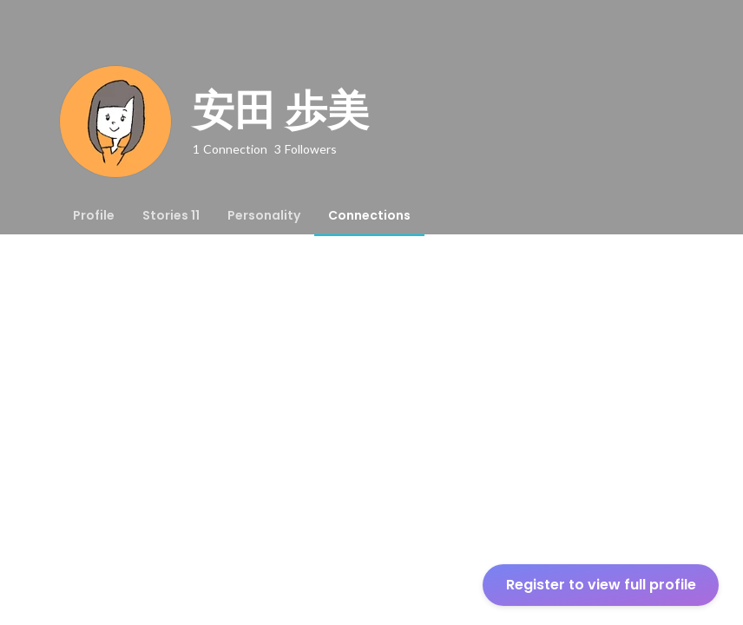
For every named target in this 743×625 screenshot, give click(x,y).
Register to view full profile (601, 585)
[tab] (93, 215)
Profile (94, 215)
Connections (369, 215)
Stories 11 (171, 215)
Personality (263, 215)
